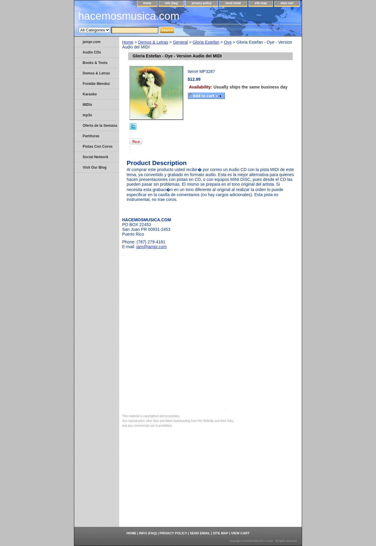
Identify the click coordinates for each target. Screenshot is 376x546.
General (180, 42)
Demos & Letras (153, 42)
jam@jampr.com (151, 246)
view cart (287, 3)
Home (127, 42)
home (147, 3)
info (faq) (171, 3)
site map (261, 3)
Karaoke (90, 94)
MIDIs (87, 105)
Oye (228, 42)
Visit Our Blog (95, 167)
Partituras (91, 136)
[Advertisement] (210, 482)
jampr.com (92, 42)
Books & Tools (95, 63)
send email (233, 3)
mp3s (87, 115)
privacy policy (202, 3)
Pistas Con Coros (98, 146)
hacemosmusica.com (128, 16)
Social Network (95, 157)
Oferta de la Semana (100, 125)
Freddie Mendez (96, 84)
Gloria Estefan (205, 42)
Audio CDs (92, 52)
